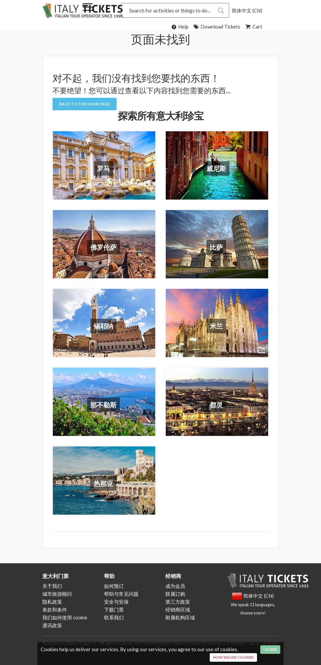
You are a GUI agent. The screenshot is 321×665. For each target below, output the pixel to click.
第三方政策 (177, 602)
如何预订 (114, 586)
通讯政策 (52, 625)
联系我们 (114, 617)
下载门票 (114, 609)
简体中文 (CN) (247, 10)
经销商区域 (177, 609)
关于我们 (52, 586)
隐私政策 (52, 602)
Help (179, 27)
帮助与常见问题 (121, 594)
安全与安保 (116, 602)
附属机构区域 (180, 617)
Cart (253, 27)
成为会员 (175, 586)
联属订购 (175, 594)
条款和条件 (54, 609)
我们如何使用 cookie (64, 617)
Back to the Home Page (84, 103)
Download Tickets (216, 27)
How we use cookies (233, 657)
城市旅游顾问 (57, 594)
